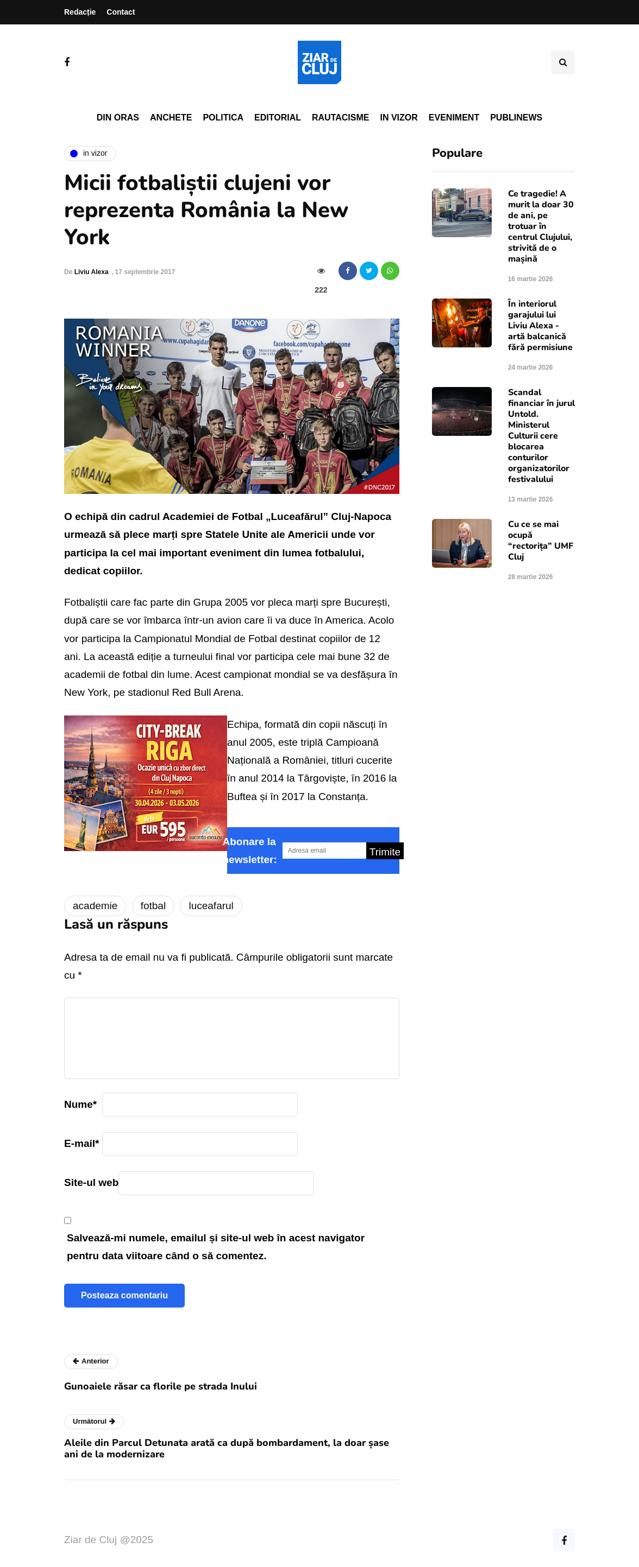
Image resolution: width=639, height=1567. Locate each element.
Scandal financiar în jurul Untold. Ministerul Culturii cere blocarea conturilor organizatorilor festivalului (541, 435)
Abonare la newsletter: (250, 850)
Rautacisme (340, 117)
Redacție (80, 12)
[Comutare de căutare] (563, 62)
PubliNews (516, 117)
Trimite (384, 852)
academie (95, 905)
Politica (223, 117)
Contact (120, 12)
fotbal (153, 905)
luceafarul (211, 905)
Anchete (171, 117)
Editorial (277, 117)
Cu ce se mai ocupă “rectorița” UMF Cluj (540, 540)
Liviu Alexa (91, 272)
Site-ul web (91, 1182)
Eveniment (454, 117)
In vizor (398, 117)
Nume (80, 1104)
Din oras (118, 117)
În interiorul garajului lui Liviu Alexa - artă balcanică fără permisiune (540, 325)
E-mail (81, 1143)
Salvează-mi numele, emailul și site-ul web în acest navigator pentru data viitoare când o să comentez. (216, 1246)
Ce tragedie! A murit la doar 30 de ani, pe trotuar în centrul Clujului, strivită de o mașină (541, 226)
